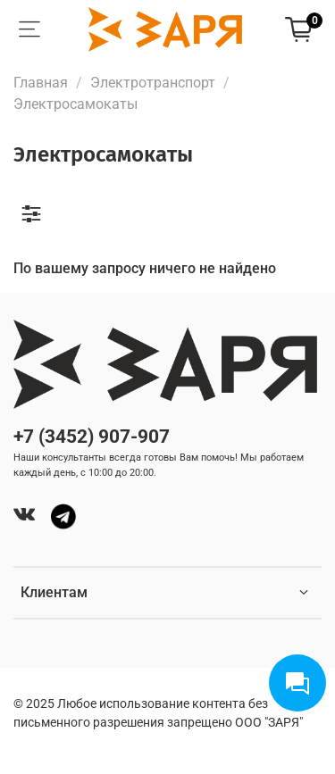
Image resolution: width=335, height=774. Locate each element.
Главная (40, 82)
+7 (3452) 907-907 (91, 436)
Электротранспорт (152, 82)
